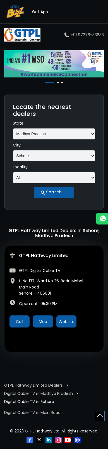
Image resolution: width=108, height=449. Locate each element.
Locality (20, 167)
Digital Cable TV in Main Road (32, 412)
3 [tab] (62, 82)
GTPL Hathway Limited (44, 255)
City (17, 145)
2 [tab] (58, 82)
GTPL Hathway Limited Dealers (34, 385)
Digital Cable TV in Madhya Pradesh (38, 393)
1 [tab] (46, 82)
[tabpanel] (54, 63)
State (18, 123)
